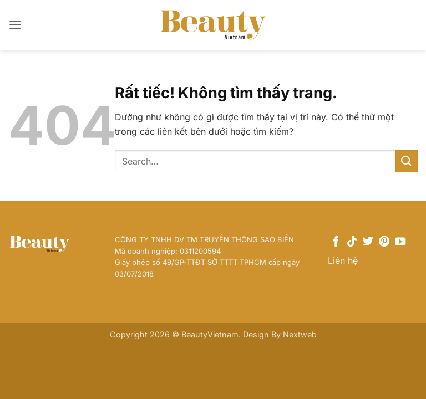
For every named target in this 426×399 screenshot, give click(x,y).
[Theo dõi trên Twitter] (368, 242)
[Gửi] (406, 161)
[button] (15, 24)
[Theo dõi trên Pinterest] (384, 242)
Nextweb (300, 334)
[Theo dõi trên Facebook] (336, 242)
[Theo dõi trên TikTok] (352, 242)
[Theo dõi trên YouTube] (400, 242)
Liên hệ (343, 260)
